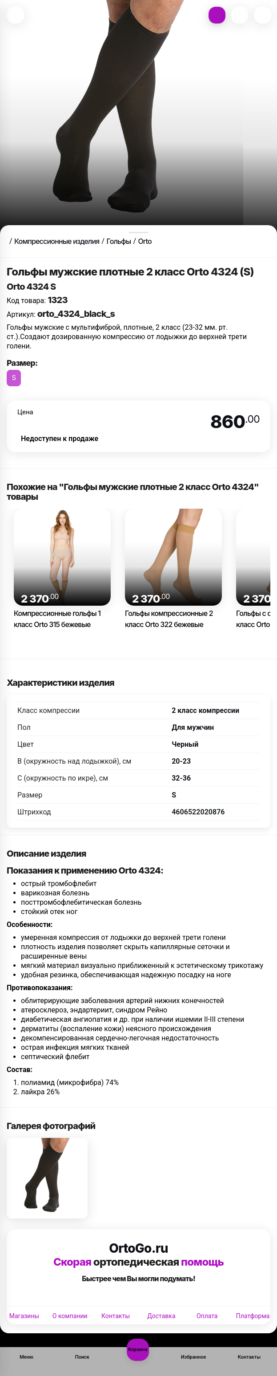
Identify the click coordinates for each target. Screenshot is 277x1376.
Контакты (115, 1315)
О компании (70, 1315)
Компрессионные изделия (56, 241)
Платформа (253, 1315)
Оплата (207, 1315)
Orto (144, 241)
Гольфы (118, 241)
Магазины (24, 1315)
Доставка (161, 1315)
